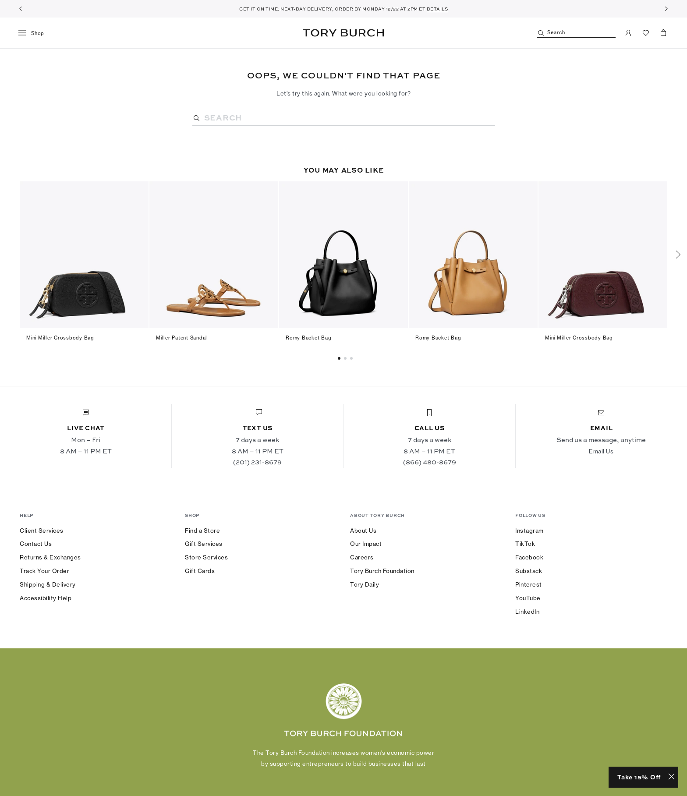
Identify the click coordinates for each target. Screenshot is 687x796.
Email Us (601, 451)
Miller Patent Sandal (181, 338)
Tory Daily (364, 584)
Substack (528, 570)
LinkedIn (527, 611)
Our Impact (366, 543)
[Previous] (20, 9)
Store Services (206, 557)
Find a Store (202, 530)
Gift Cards (200, 570)
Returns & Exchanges (50, 557)
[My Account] (628, 33)
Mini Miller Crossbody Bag (60, 338)
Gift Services (204, 543)
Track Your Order (44, 570)
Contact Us (36, 543)
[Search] (576, 33)
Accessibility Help (45, 597)
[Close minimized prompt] (671, 777)
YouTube (528, 597)
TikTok (525, 543)
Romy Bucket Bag (308, 338)
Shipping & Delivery (48, 584)
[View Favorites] (646, 33)
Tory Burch (343, 33)
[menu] (34, 33)
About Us (363, 530)
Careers (362, 557)
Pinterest (528, 584)
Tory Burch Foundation (382, 570)
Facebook (529, 557)
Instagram (529, 530)
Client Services (42, 530)
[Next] (666, 9)
